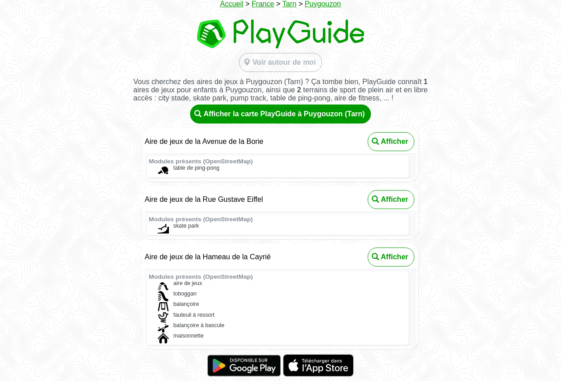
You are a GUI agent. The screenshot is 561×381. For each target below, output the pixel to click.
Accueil (232, 4)
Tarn (290, 4)
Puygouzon (323, 4)
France (263, 4)
